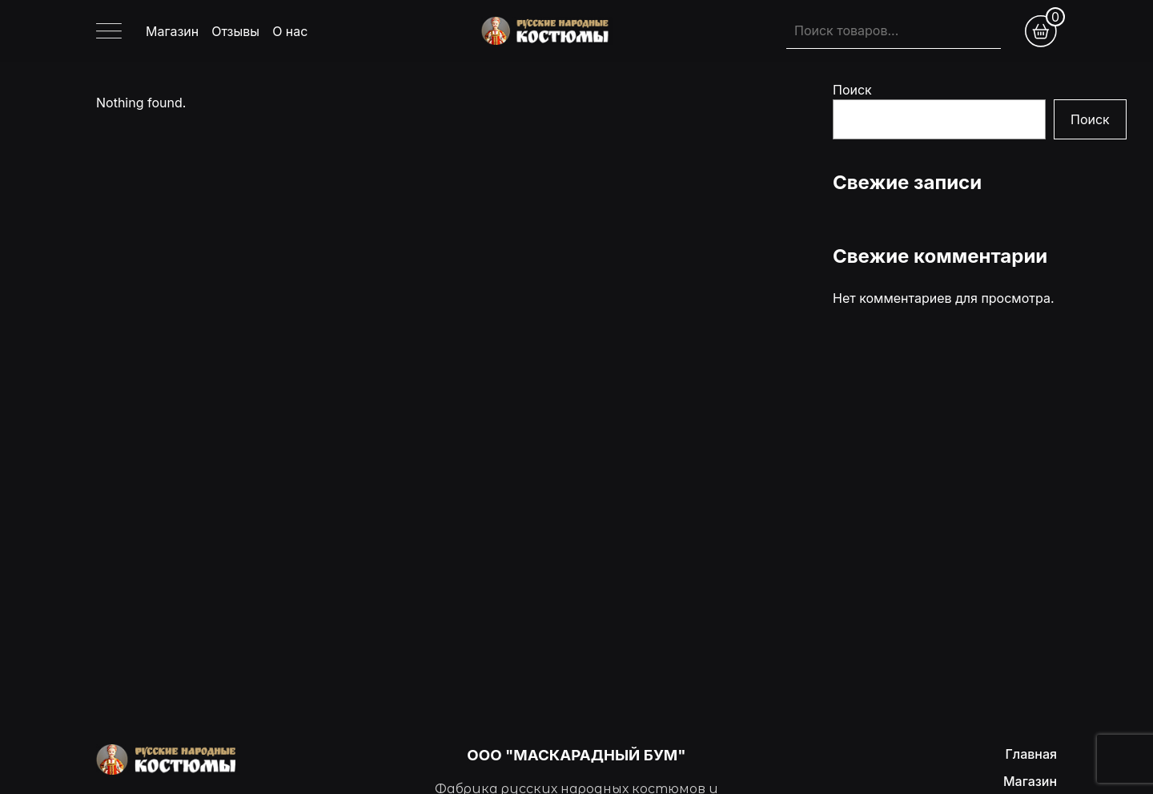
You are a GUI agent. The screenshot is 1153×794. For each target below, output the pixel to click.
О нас (289, 31)
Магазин (172, 31)
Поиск (852, 90)
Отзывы (235, 31)
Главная (1031, 754)
